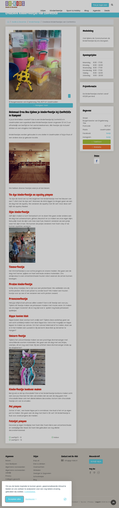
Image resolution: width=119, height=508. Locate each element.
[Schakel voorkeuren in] (30, 499)
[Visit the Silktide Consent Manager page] (65, 499)
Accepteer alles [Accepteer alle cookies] (14, 499)
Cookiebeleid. (30, 492)
